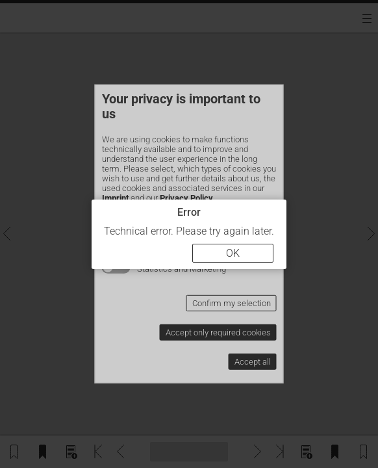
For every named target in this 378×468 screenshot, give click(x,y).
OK (233, 253)
